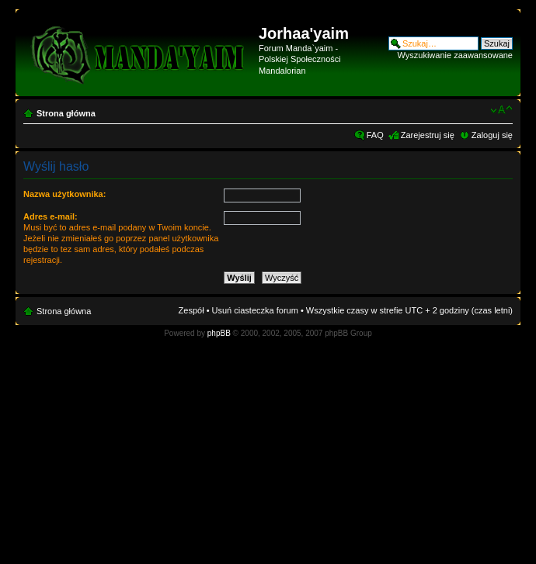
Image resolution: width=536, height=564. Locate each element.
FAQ (375, 135)
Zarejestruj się (427, 135)
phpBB (219, 333)
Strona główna (66, 113)
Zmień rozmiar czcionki (501, 110)
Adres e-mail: (50, 216)
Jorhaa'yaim (304, 33)
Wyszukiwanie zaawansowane (455, 55)
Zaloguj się (492, 135)
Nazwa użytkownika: (64, 194)
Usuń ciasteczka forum (255, 310)
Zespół (191, 310)
